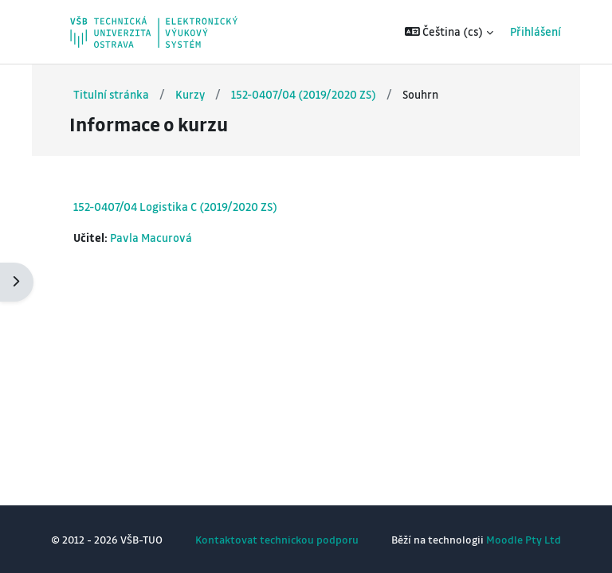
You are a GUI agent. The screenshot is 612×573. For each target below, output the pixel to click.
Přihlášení (535, 31)
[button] (449, 32)
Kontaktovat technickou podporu (277, 539)
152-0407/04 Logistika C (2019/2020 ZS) (175, 206)
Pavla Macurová (151, 237)
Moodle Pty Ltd (523, 539)
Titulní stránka (111, 94)
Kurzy (190, 94)
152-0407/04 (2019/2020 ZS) (303, 94)
